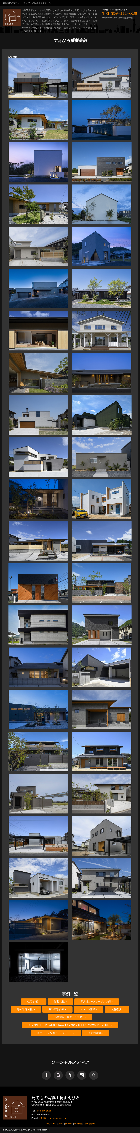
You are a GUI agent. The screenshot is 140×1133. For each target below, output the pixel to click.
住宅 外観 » (33, 1001)
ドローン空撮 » (88, 1009)
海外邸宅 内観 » (57, 1009)
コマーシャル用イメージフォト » (55, 1033)
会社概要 (78, 1123)
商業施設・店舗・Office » (70, 1017)
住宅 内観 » (60, 1001)
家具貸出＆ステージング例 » (97, 1001)
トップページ (51, 1123)
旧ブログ (69, 1123)
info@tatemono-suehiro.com (53, 1118)
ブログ (61, 1123)
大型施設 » (117, 1009)
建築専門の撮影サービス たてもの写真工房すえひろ (27, 3)
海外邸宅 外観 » (26, 1009)
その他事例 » (95, 1033)
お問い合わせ (89, 1123)
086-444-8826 (44, 1110)
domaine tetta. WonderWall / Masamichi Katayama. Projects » (70, 1025)
